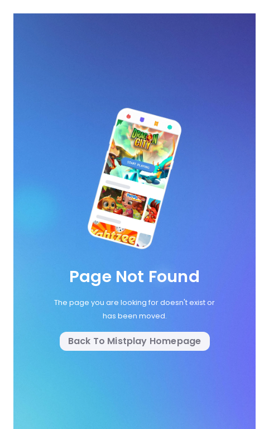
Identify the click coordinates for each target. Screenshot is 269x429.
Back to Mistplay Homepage (134, 341)
